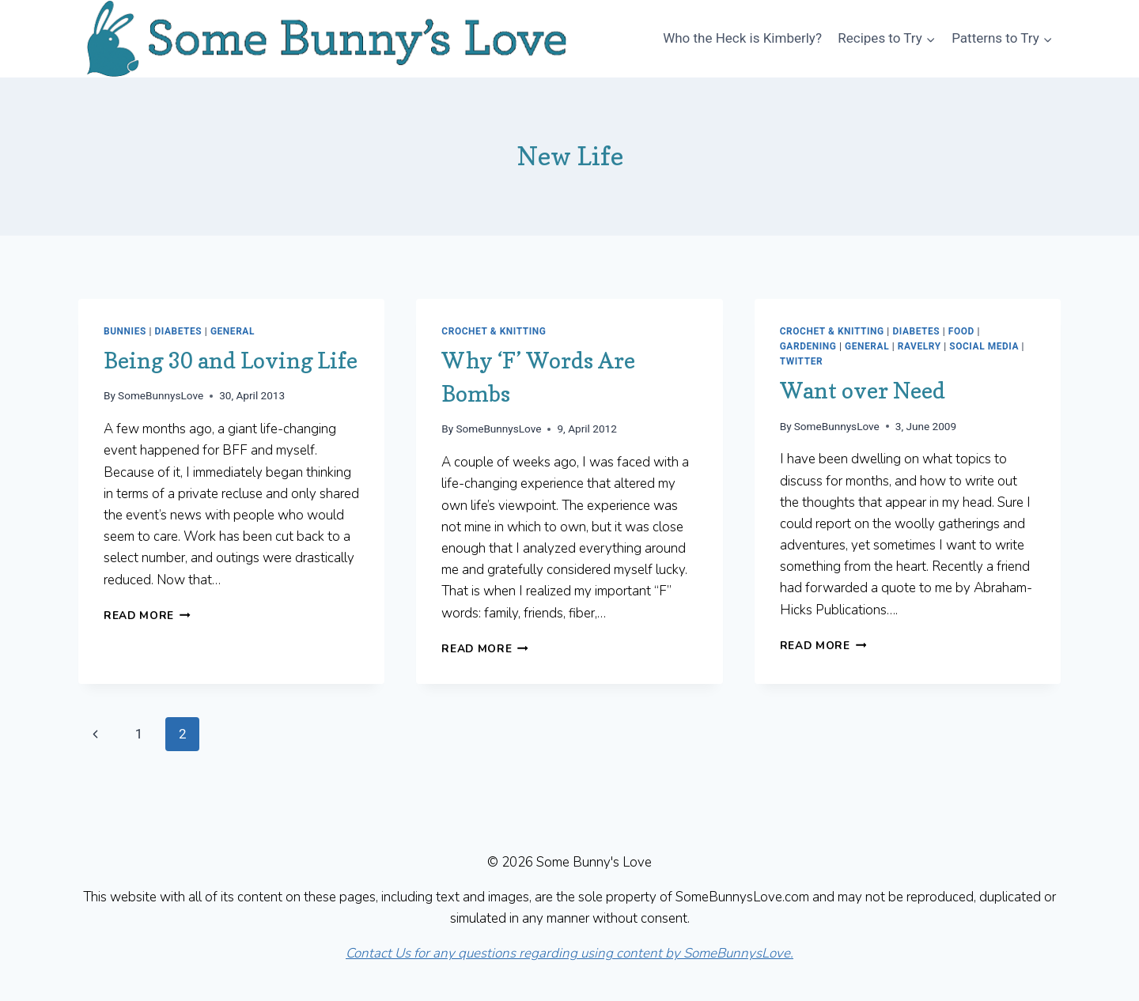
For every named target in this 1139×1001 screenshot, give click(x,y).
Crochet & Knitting (493, 331)
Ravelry (919, 346)
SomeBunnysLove (160, 395)
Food (961, 331)
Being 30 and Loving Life (231, 360)
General (232, 331)
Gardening (808, 346)
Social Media (984, 346)
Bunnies (125, 331)
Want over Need (862, 390)
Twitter (801, 361)
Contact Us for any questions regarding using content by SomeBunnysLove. (569, 953)
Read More (147, 615)
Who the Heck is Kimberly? (742, 38)
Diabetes (178, 331)
